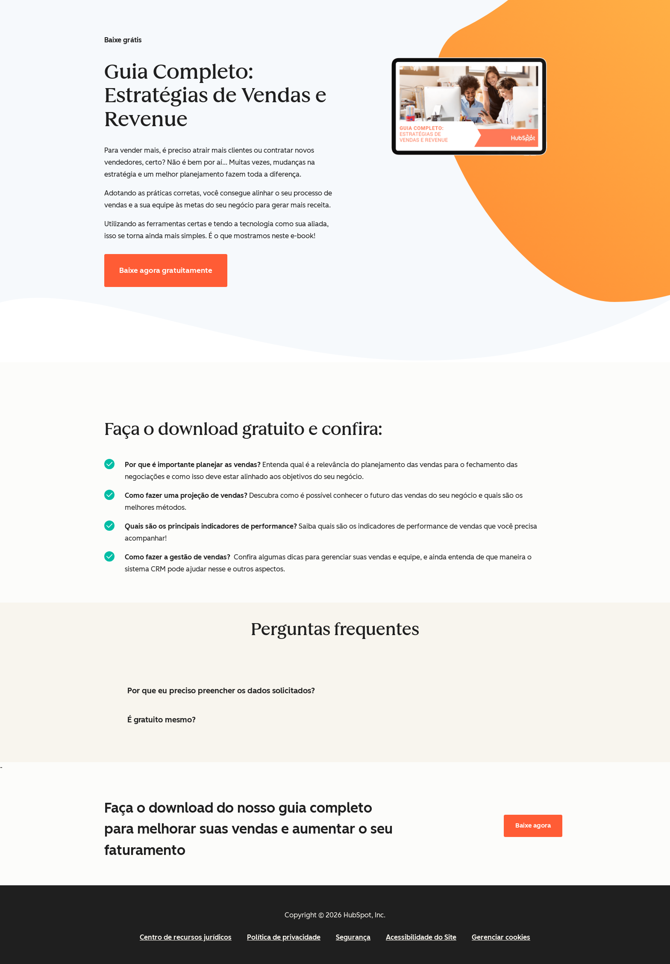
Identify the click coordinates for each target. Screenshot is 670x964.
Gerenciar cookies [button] (501, 937)
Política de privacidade (283, 937)
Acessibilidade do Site (421, 937)
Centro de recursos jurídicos (186, 937)
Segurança (353, 937)
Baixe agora (533, 825)
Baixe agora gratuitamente (165, 270)
